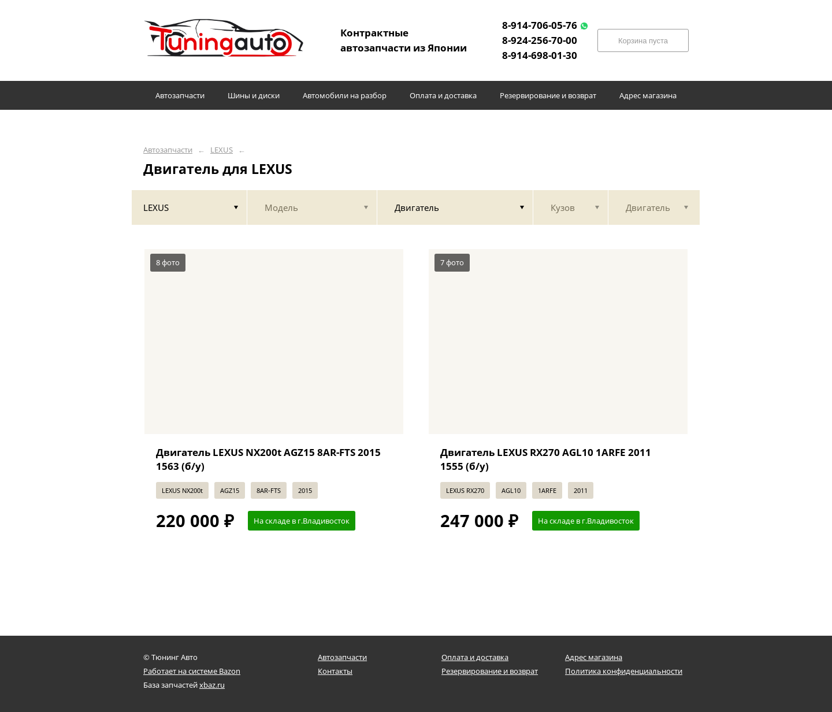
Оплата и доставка (474, 657)
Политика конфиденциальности (623, 671)
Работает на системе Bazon (191, 671)
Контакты (335, 671)
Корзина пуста (643, 40)
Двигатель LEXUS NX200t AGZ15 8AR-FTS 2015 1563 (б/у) (268, 459)
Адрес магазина (593, 657)
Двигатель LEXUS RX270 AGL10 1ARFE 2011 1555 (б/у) (545, 459)
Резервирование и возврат (489, 671)
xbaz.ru (212, 685)
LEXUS (221, 150)
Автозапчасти (167, 150)
